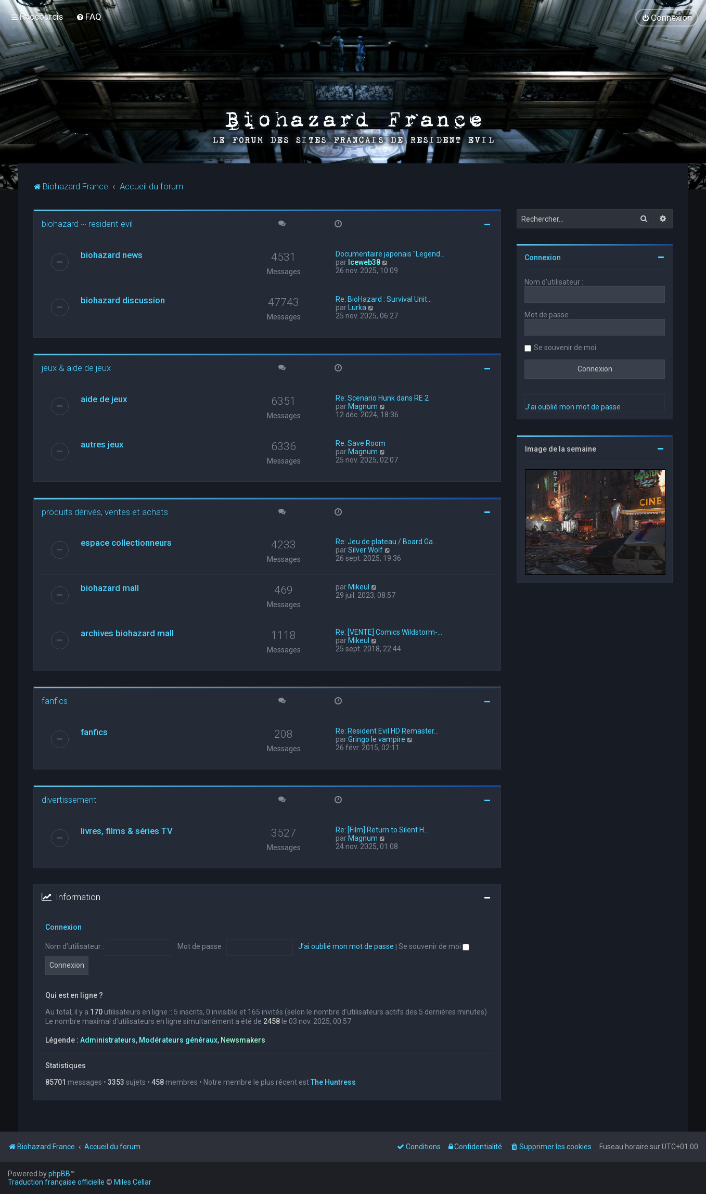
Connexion (63, 926)
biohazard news (112, 254)
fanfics (55, 700)
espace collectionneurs (126, 542)
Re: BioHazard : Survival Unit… (384, 298)
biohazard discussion (123, 299)
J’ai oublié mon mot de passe (346, 946)
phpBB (59, 1174)
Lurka (357, 307)
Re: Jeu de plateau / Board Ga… (387, 541)
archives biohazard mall (127, 632)
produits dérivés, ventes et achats (105, 511)
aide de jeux (104, 398)
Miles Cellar (132, 1182)
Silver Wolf (365, 549)
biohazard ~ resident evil (87, 223)
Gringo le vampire (376, 739)
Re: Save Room (361, 443)
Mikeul (358, 586)
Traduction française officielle (56, 1182)
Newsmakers (243, 1039)
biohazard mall (110, 587)
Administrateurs (108, 1039)
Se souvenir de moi (434, 946)
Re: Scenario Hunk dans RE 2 (382, 397)
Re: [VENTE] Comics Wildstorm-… (389, 631)
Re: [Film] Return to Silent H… (382, 829)
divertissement (69, 799)
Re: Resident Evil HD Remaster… (387, 730)
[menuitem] (88, 16)
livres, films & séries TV (127, 830)
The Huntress (333, 1081)
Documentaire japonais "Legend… (390, 253)
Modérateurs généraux (178, 1039)
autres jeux (102, 444)
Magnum (363, 406)
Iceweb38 (364, 262)
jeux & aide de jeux (76, 367)
